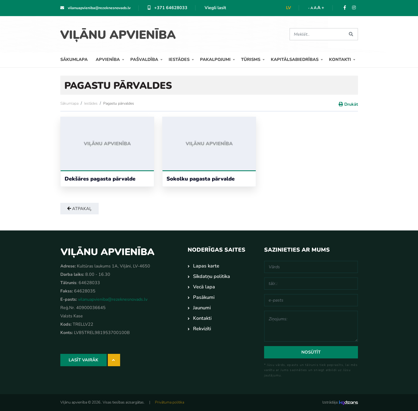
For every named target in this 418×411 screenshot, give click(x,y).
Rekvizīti (202, 328)
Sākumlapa (74, 60)
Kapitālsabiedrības (295, 60)
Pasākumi (203, 297)
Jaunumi (202, 307)
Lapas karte (206, 266)
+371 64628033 (167, 8)
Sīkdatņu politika (211, 276)
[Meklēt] (317, 34)
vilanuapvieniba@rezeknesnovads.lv (95, 7)
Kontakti (340, 60)
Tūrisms (251, 60)
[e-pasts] (311, 300)
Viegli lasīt (215, 8)
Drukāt (351, 104)
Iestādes (180, 60)
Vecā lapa (204, 287)
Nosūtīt (311, 352)
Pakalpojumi (216, 60)
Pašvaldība (144, 60)
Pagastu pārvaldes (118, 103)
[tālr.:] (311, 283)
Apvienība (108, 60)
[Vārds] (311, 267)
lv (288, 8)
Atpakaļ (79, 209)
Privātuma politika (169, 402)
